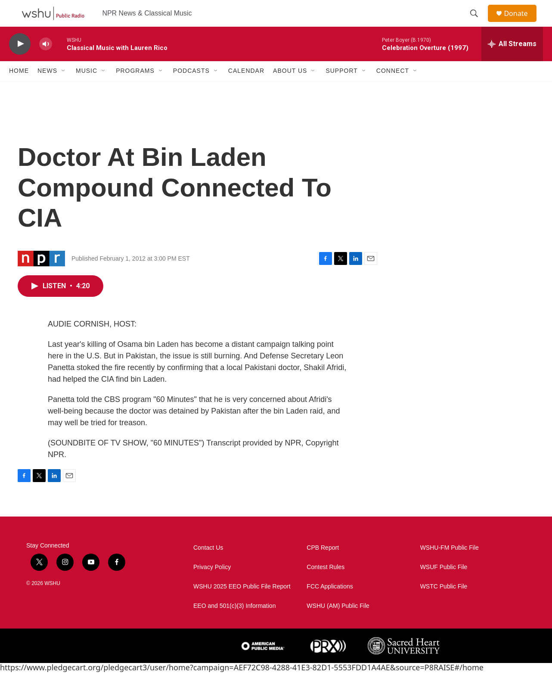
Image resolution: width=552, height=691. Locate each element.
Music (86, 89)
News (47, 89)
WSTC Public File (444, 605)
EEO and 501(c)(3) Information (234, 624)
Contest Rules (325, 585)
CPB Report (323, 566)
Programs (135, 89)
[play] (20, 63)
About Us (290, 89)
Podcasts (191, 89)
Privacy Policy (212, 585)
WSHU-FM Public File (449, 566)
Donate (521, 22)
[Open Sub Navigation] (63, 89)
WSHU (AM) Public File (338, 624)
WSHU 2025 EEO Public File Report (242, 605)
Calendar (246, 89)
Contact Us (208, 566)
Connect (392, 89)
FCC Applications (330, 605)
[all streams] (512, 62)
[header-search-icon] (478, 23)
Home (19, 89)
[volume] (45, 62)
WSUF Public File (444, 585)
